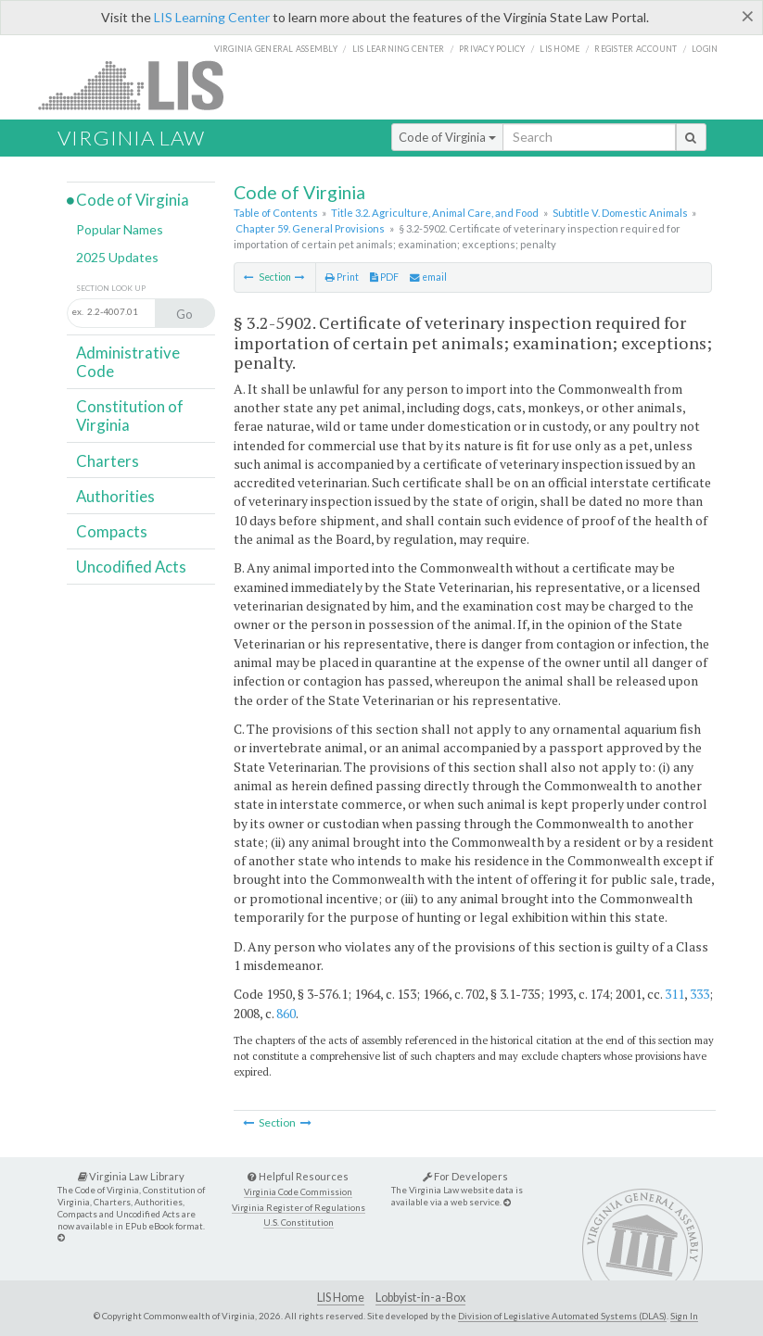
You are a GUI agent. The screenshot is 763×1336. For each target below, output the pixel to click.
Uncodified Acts (131, 566)
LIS (141, 84)
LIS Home (340, 1297)
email (428, 277)
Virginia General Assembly (275, 49)
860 (286, 1013)
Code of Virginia (447, 137)
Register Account (635, 49)
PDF (384, 277)
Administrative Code (128, 362)
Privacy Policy (492, 49)
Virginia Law (131, 137)
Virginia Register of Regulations (298, 1208)
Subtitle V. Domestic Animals (620, 213)
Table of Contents (276, 213)
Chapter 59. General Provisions (310, 228)
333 (699, 993)
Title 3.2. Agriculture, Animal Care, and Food (435, 213)
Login (705, 49)
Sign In (684, 1315)
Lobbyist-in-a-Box (420, 1297)
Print (342, 277)
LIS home (559, 49)
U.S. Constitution (298, 1222)
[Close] (748, 16)
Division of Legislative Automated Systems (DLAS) (562, 1315)
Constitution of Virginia (130, 416)
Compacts (111, 531)
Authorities (115, 496)
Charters (107, 461)
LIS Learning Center (212, 17)
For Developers (465, 1176)
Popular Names (119, 229)
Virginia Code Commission (298, 1192)
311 (674, 993)
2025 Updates (117, 257)
